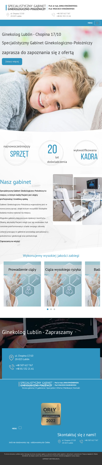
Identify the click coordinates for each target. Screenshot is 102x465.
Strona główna (28, 388)
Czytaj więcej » (75, 456)
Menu (90, 23)
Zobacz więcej (12, 61)
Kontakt (76, 388)
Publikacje (68, 388)
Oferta (59, 388)
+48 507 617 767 (63, 13)
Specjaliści (51, 388)
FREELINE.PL (56, 459)
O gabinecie (40, 388)
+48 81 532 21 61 (64, 16)
